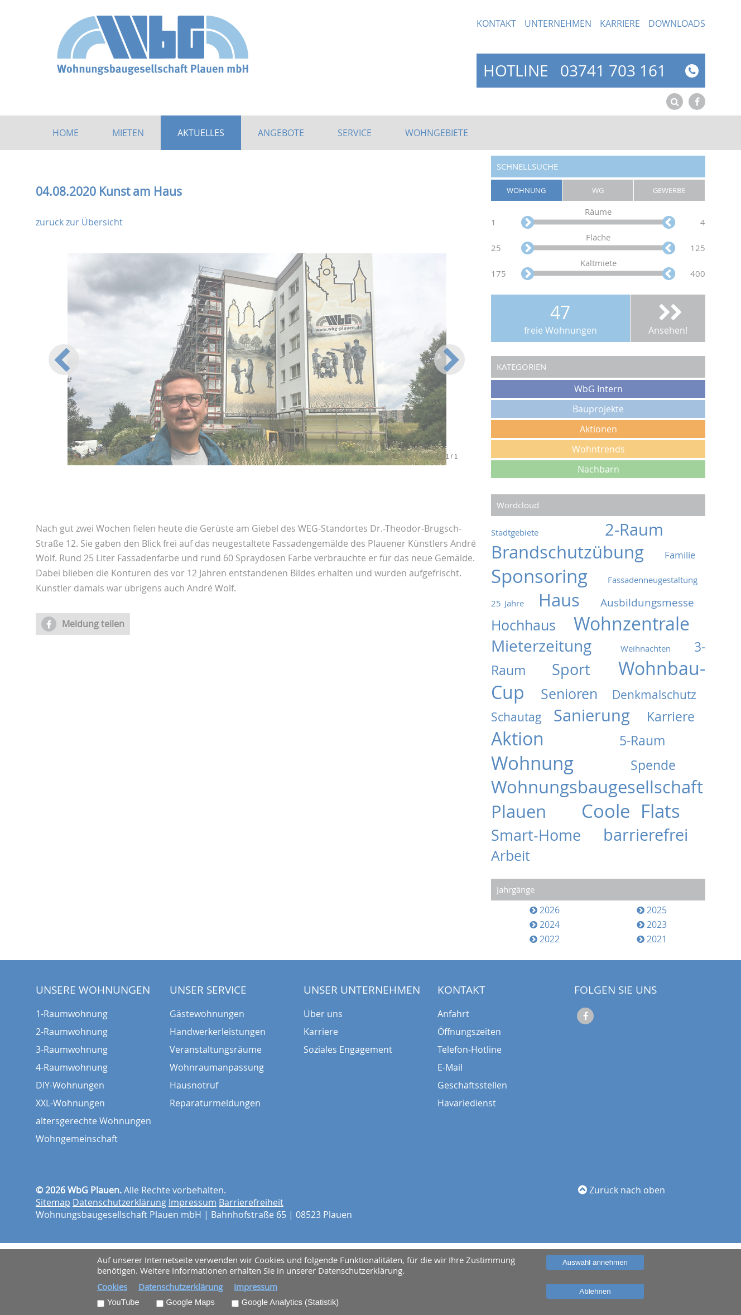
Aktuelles (200, 133)
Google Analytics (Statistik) (290, 1302)
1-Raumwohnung (72, 1014)
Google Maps (190, 1302)
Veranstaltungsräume (216, 1049)
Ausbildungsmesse (652, 602)
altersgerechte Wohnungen (93, 1121)
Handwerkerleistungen (218, 1031)
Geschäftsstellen (472, 1085)
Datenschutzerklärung (119, 1202)
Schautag (521, 717)
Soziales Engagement (348, 1049)
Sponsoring (548, 576)
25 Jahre (513, 603)
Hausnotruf (194, 1085)
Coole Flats (643, 810)
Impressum (192, 1202)
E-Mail (450, 1067)
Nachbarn (598, 469)
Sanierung (599, 715)
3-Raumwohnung (72, 1049)
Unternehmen (558, 23)
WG (598, 190)
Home (65, 133)
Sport (582, 669)
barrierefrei (654, 834)
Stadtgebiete (539, 532)
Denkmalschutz (658, 694)
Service (355, 133)
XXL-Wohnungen (70, 1103)
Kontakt (496, 23)
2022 (545, 939)
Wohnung (526, 190)
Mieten (128, 133)
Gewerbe (669, 190)
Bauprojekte (598, 409)
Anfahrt (453, 1014)
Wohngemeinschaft (77, 1139)
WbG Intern (598, 389)
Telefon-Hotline (469, 1049)
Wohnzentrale (639, 623)
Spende (668, 765)
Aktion (547, 738)
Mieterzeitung (552, 645)
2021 (652, 939)
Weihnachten (654, 648)
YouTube (123, 1302)
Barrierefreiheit (251, 1202)
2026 (545, 910)
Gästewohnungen (207, 1014)
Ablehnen (594, 1291)
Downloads (676, 23)
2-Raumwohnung (72, 1031)
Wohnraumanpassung (217, 1067)
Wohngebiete (436, 133)
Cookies (112, 1287)
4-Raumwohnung (72, 1067)
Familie (685, 554)
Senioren (575, 693)
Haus (567, 600)
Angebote (281, 133)
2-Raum (655, 529)
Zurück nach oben (621, 1190)
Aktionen (598, 429)
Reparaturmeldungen (215, 1103)
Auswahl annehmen (595, 1262)
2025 (652, 910)
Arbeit (516, 855)
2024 (545, 924)
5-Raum (662, 740)
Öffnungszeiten (469, 1031)
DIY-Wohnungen (70, 1085)
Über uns (323, 1014)
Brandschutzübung (576, 552)
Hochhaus (531, 624)
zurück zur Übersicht (79, 222)
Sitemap (53, 1202)
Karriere (620, 23)
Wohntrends (598, 449)
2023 (652, 924)
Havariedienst (466, 1103)
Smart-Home (545, 835)
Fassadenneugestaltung (656, 580)
